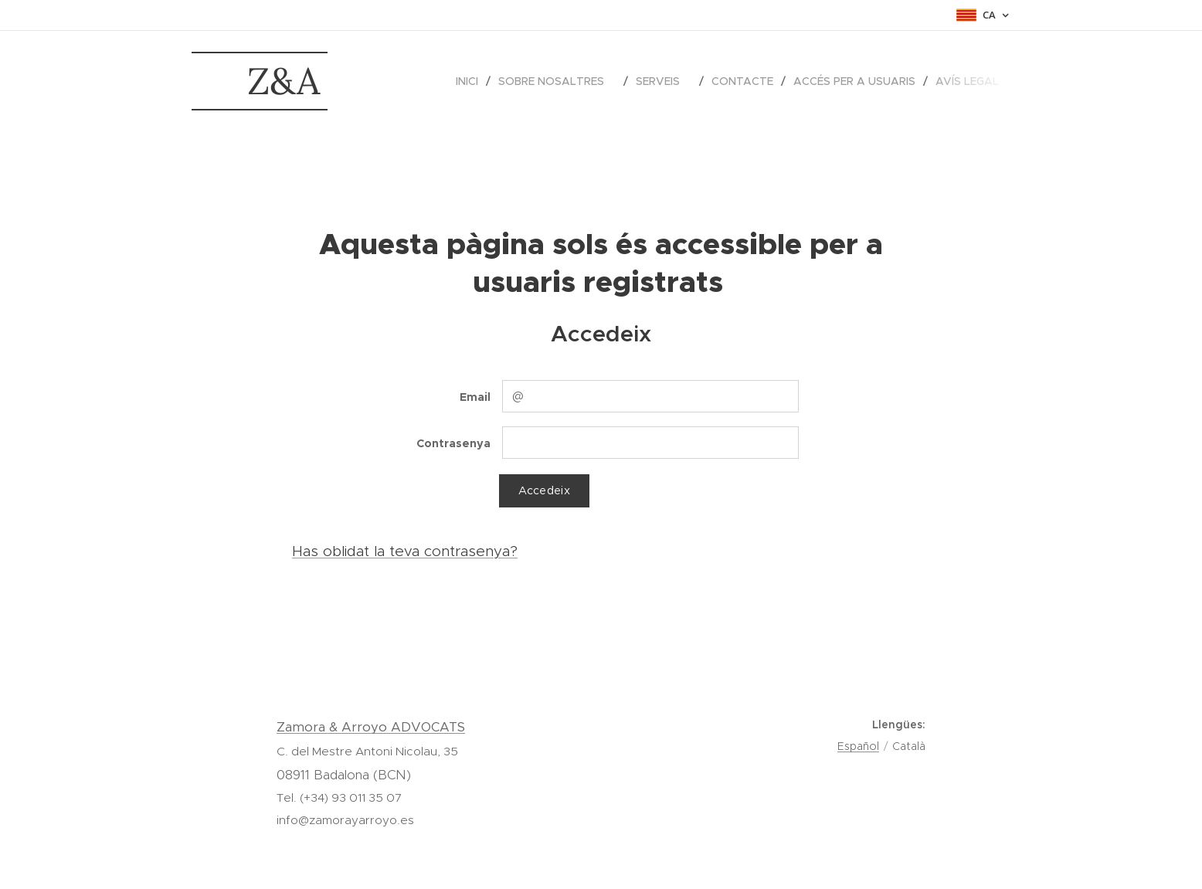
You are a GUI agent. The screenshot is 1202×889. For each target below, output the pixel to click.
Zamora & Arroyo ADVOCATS (371, 727)
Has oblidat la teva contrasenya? (405, 551)
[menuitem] (471, 81)
